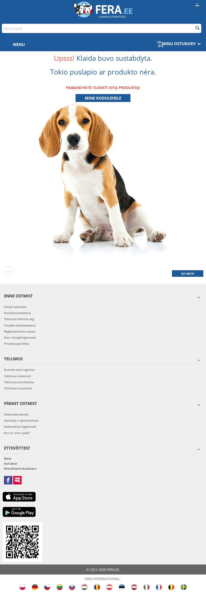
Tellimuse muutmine (18, 388)
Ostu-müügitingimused (20, 337)
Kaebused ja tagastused (20, 426)
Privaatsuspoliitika (16, 343)
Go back (187, 274)
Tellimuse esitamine (17, 376)
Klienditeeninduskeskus (20, 468)
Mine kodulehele (103, 98)
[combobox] (101, 28)
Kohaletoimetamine (17, 313)
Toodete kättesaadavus (20, 325)
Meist (7, 458)
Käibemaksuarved (16, 414)
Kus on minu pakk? (17, 433)
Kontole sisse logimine (19, 370)
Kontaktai (10, 463)
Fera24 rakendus (15, 307)
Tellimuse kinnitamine (19, 382)
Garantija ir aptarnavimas (21, 420)
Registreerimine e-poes (19, 331)
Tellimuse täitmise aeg (19, 319)
